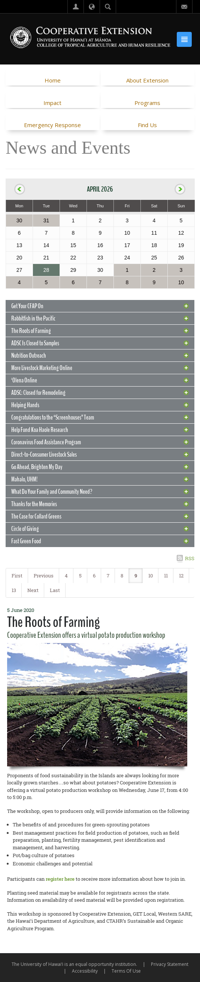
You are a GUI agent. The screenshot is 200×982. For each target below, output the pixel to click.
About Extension (147, 80)
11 (166, 575)
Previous (44, 575)
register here (60, 879)
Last (55, 590)
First (17, 575)
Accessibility (85, 971)
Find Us (147, 125)
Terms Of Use (126, 971)
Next (33, 590)
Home (53, 80)
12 (181, 575)
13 (14, 590)
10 (150, 575)
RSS (189, 558)
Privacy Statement (169, 964)
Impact (52, 102)
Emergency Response (52, 125)
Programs (147, 102)
